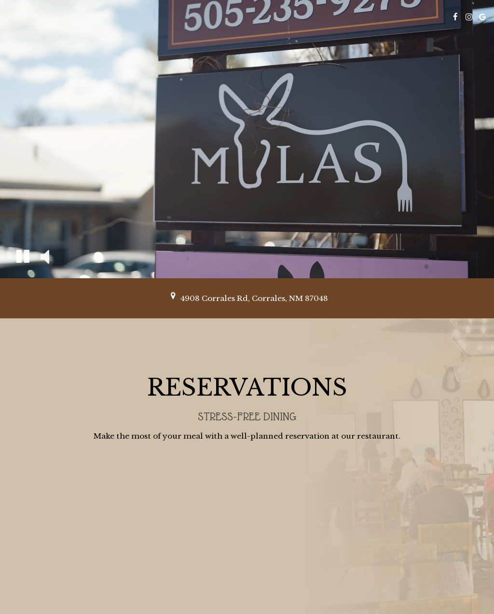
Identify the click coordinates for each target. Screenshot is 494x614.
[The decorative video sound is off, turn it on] (44, 258)
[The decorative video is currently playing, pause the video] (23, 258)
